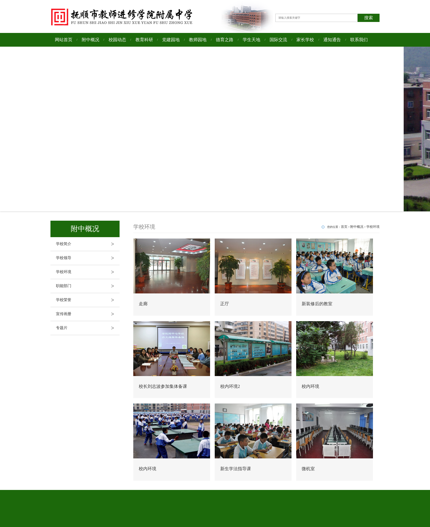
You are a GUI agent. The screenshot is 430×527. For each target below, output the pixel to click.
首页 (344, 227)
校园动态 (117, 39)
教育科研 (144, 39)
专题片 (88, 328)
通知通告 (332, 39)
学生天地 (251, 39)
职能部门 (88, 286)
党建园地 (171, 39)
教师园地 (197, 39)
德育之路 (224, 39)
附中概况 (90, 39)
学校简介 (88, 244)
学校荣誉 (88, 300)
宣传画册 (88, 314)
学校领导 (88, 258)
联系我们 (359, 39)
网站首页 (63, 39)
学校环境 (88, 272)
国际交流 (278, 39)
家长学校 (305, 39)
